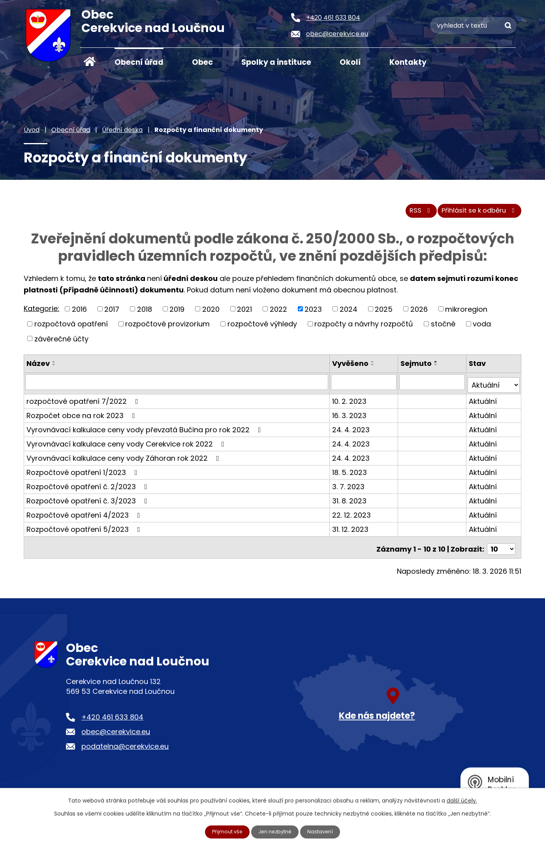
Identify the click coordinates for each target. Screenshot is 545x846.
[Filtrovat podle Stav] (494, 386)
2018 (144, 313)
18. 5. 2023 (350, 473)
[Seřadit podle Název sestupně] (54, 369)
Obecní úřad (139, 62)
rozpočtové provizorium (167, 328)
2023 (313, 313)
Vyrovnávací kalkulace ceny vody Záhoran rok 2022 (124, 459)
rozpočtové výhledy (262, 328)
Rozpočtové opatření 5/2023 (84, 530)
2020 (211, 313)
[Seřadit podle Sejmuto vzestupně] (436, 365)
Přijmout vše (224, 831)
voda (482, 328)
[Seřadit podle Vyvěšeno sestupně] (374, 369)
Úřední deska (122, 129)
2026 (419, 313)
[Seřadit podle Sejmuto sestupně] (436, 369)
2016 (79, 313)
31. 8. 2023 (350, 502)
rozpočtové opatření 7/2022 (83, 402)
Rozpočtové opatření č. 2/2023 (88, 487)
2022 (278, 313)
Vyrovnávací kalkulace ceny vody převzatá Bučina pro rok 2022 (145, 430)
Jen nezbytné (276, 831)
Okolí (350, 62)
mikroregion (466, 313)
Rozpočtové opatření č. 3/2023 (88, 502)
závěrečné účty (61, 343)
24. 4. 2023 (352, 430)
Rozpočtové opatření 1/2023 (83, 473)
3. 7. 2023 (349, 487)
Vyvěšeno (351, 368)
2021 (244, 313)
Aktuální (483, 402)
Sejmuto (416, 368)
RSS (409, 214)
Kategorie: (41, 312)
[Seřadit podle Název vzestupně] (54, 365)
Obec (202, 62)
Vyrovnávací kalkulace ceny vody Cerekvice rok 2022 (126, 445)
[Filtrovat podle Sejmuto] (432, 386)
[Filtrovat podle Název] (177, 386)
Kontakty (408, 62)
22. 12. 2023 (352, 516)
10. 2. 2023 (350, 402)
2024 (348, 313)
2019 (176, 313)
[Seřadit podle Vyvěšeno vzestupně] (374, 365)
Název (38, 368)
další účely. (462, 800)
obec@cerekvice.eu (115, 729)
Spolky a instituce (276, 62)
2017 (111, 313)
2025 (384, 313)
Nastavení (324, 831)
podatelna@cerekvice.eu (125, 744)
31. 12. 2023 (351, 530)
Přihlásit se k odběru (475, 214)
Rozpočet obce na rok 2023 (82, 416)
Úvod (90, 61)
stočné (443, 328)
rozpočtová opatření (71, 328)
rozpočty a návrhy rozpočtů (363, 328)
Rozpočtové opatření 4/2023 (84, 516)
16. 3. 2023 (350, 416)
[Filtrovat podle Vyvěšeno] (364, 386)
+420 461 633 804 (112, 715)
